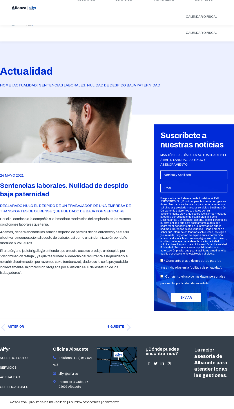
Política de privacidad (48, 402)
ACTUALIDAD (10, 377)
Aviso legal (19, 402)
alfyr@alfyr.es (67, 373)
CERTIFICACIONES (14, 387)
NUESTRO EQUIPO (14, 358)
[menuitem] (86, 15)
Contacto (110, 402)
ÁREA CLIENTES (208, 3)
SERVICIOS (8, 367)
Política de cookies (84, 402)
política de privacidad (205, 267)
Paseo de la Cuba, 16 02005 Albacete (70, 384)
